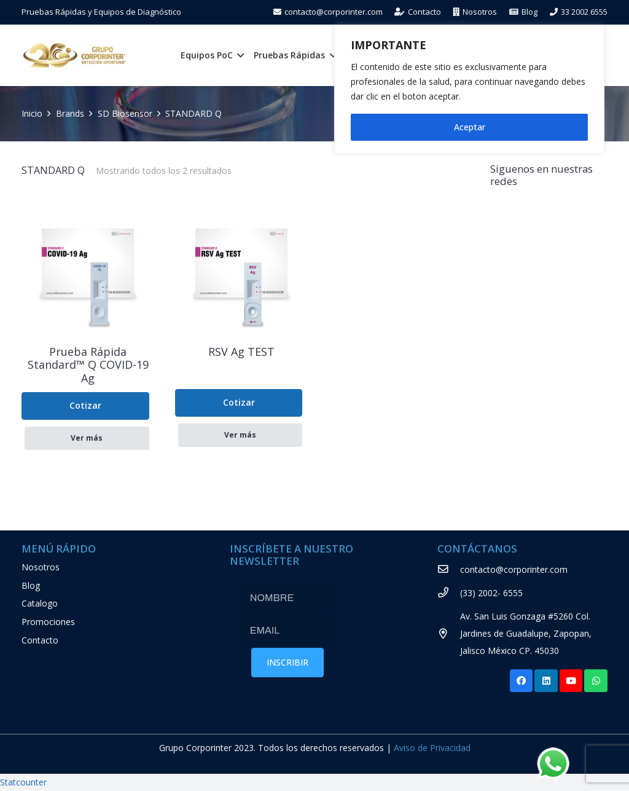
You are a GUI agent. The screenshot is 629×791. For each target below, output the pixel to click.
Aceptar (469, 127)
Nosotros (40, 567)
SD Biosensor (125, 113)
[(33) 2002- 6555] (448, 593)
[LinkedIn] (546, 681)
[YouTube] (571, 681)
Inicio (31, 113)
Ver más (87, 438)
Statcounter (23, 782)
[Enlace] (74, 55)
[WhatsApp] (596, 681)
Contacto (39, 640)
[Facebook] (521, 681)
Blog (30, 585)
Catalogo (39, 603)
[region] (469, 89)
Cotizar (85, 405)
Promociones (48, 622)
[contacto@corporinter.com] (448, 569)
